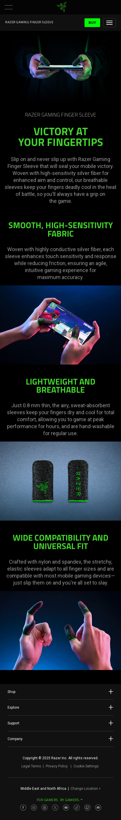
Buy (92, 22)
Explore (60, 707)
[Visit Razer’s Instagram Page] (34, 807)
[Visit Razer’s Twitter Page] (55, 807)
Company (60, 738)
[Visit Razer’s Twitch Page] (87, 807)
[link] (62, 7)
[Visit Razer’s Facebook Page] (23, 807)
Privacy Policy (57, 766)
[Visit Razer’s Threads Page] (45, 807)
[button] (9, 7)
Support (60, 723)
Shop (60, 691)
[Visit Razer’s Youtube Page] (66, 807)
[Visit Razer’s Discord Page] (98, 807)
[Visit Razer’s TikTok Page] (77, 807)
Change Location (86, 789)
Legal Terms (31, 766)
